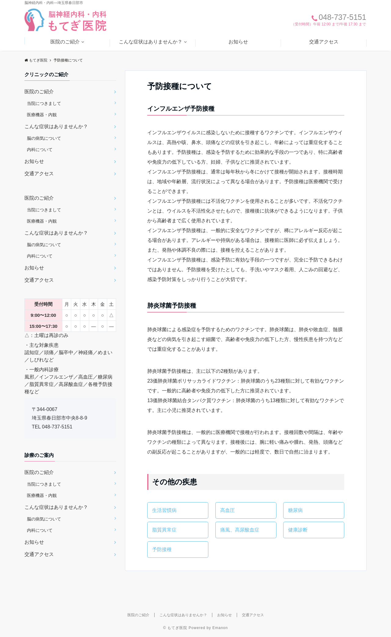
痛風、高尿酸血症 (239, 529)
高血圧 (227, 510)
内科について (40, 149)
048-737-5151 (57, 426)
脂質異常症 (164, 529)
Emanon (220, 628)
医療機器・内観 (42, 114)
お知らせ (238, 41)
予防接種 (162, 549)
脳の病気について (44, 138)
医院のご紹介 (65, 41)
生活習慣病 (164, 510)
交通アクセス (323, 41)
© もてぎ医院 (175, 628)
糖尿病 (295, 510)
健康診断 (298, 529)
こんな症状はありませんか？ (150, 41)
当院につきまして (44, 103)
